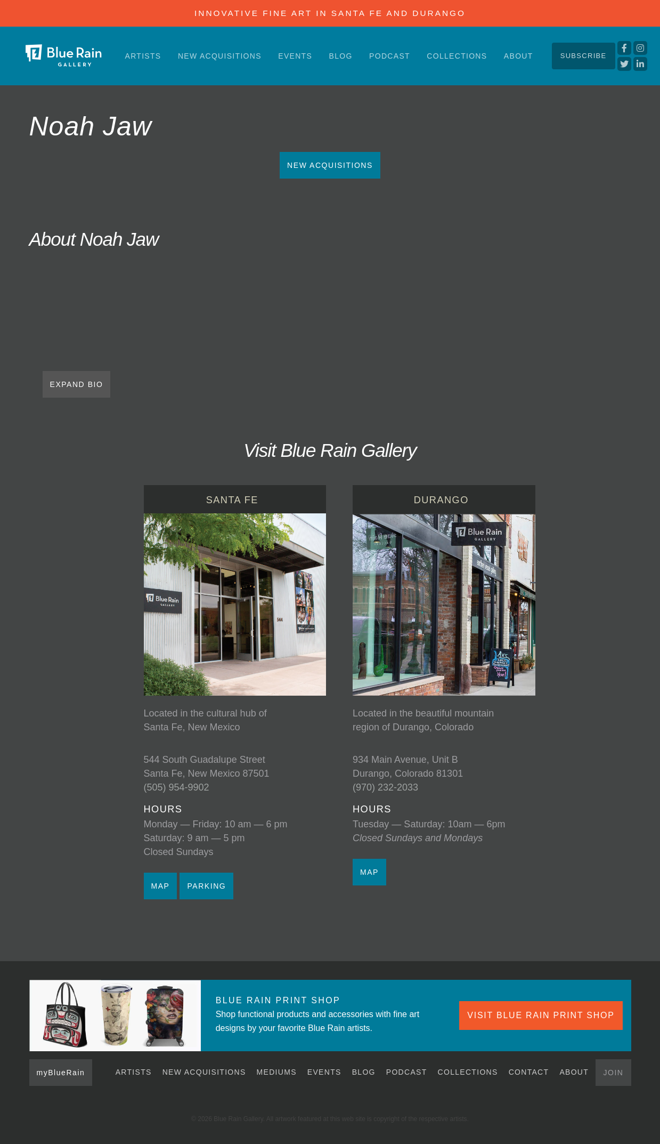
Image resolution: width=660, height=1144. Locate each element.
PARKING (206, 886)
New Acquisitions (220, 56)
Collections (457, 56)
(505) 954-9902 (176, 787)
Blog (341, 56)
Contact (529, 1072)
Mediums (277, 1072)
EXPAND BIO (76, 384)
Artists (143, 56)
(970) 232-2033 (385, 787)
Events (295, 56)
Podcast (389, 56)
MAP (160, 886)
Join (613, 1072)
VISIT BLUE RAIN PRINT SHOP (540, 1015)
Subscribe (583, 56)
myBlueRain (61, 1072)
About (518, 56)
